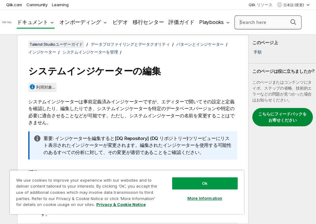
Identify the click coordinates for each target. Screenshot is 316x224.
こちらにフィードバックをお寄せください (282, 117)
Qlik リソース (260, 4)
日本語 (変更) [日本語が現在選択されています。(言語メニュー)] (294, 5)
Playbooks (211, 22)
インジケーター (42, 51)
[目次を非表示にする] (7, 44)
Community (37, 4)
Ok (205, 183)
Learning (60, 4)
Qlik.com (14, 4)
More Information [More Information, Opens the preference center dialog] (204, 198)
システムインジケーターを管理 (90, 51)
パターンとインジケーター (200, 44)
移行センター (148, 22)
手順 (258, 51)
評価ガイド (181, 22)
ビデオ (120, 22)
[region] (127, 192)
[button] (293, 22)
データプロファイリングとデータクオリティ (130, 44)
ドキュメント (32, 22)
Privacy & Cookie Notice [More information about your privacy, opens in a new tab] (121, 204)
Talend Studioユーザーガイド (56, 44)
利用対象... (45, 87)
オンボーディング (80, 22)
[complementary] (282, 129)
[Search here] (268, 22)
